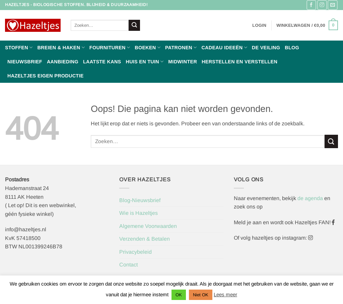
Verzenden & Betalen (144, 239)
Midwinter (182, 61)
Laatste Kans (102, 61)
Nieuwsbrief (24, 61)
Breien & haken (60, 47)
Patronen (181, 47)
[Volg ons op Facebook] (311, 5)
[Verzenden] (134, 25)
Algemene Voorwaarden (148, 226)
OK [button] (179, 294)
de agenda (310, 198)
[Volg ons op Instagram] (322, 5)
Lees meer (225, 294)
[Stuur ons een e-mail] (332, 5)
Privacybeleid (135, 252)
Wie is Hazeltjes (138, 213)
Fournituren (109, 47)
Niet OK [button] (200, 294)
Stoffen (18, 47)
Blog (292, 47)
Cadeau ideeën (224, 47)
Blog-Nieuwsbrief (139, 200)
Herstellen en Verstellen (239, 61)
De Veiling (266, 47)
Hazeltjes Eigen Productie (45, 75)
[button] (259, 25)
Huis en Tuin (144, 61)
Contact (128, 264)
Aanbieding (62, 61)
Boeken (147, 47)
